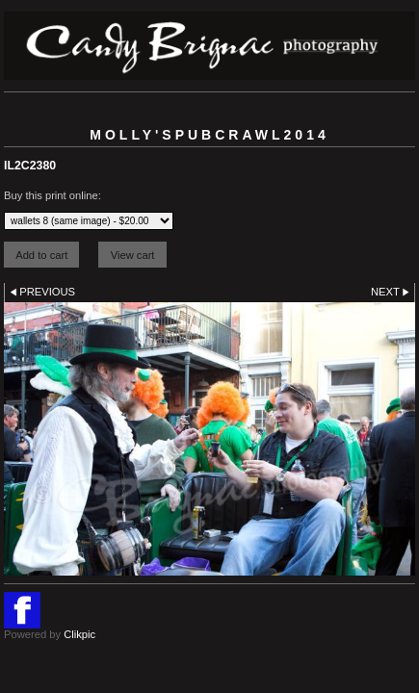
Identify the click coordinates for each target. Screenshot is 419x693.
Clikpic (79, 634)
